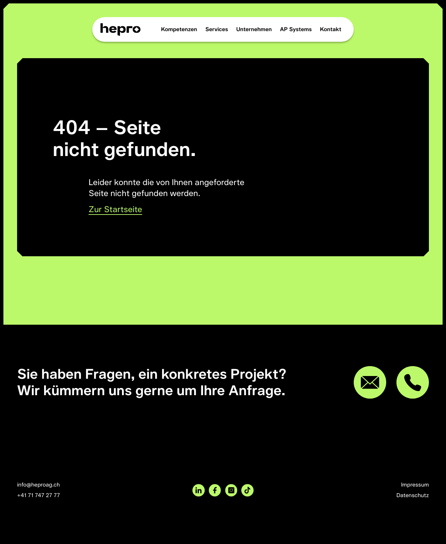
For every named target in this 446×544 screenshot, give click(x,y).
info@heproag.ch (38, 484)
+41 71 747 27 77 (38, 495)
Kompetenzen (179, 29)
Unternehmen (254, 29)
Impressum (415, 484)
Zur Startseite (115, 209)
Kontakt (330, 29)
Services (216, 29)
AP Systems (296, 29)
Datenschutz (412, 495)
